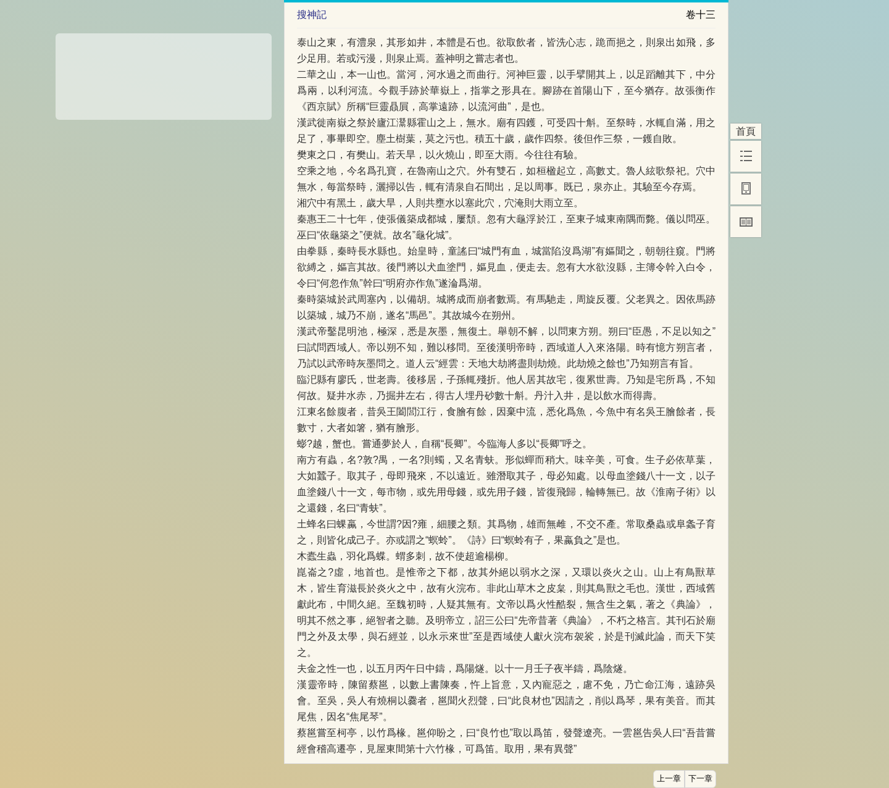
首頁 (746, 131)
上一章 (669, 778)
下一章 (700, 778)
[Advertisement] (163, 72)
